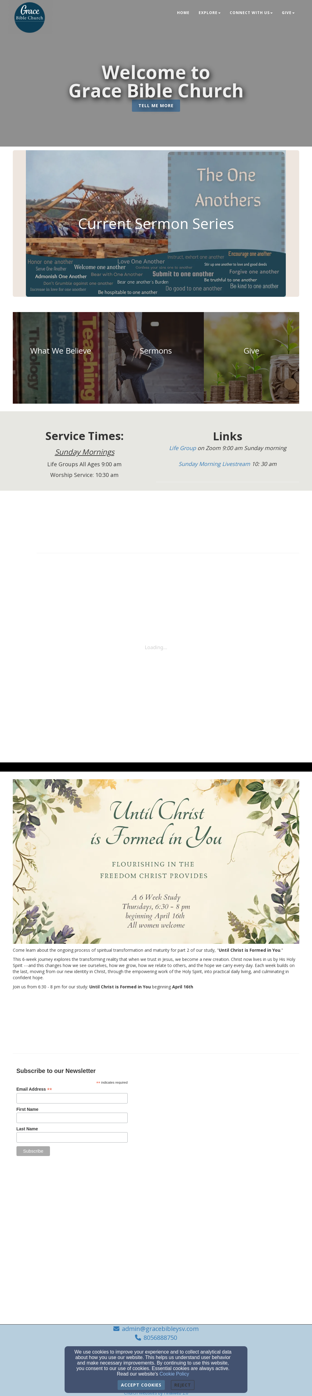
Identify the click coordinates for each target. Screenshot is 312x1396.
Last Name (27, 1128)
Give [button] (288, 12)
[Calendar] (168, 515)
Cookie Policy (174, 1373)
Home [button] (183, 12)
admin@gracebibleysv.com (160, 1329)
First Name (27, 1109)
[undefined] (60, 358)
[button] (156, 106)
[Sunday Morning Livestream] (215, 464)
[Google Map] (239, 1106)
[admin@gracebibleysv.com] (233, 1167)
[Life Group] (183, 448)
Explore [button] (210, 12)
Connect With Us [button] (251, 12)
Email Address (34, 1089)
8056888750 (160, 1337)
